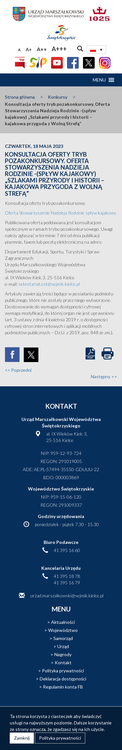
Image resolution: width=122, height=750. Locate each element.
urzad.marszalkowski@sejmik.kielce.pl (66, 595)
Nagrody (63, 654)
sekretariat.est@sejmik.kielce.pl (49, 284)
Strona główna (20, 97)
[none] (96, 49)
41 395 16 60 (67, 550)
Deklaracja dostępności (63, 678)
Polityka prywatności (63, 670)
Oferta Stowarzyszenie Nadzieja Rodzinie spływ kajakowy (60, 212)
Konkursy (57, 97)
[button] (99, 79)
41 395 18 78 (67, 576)
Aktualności (63, 622)
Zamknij (22, 738)
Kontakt (63, 662)
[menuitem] (96, 49)
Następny (104, 376)
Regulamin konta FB (63, 686)
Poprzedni (18, 370)
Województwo (63, 630)
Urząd (63, 646)
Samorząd (63, 638)
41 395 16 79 (67, 582)
